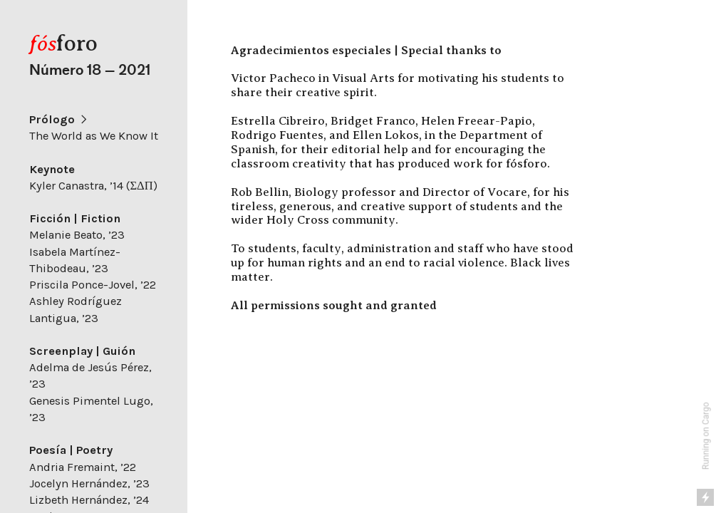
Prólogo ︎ (59, 119)
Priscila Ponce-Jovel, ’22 (92, 284)
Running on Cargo (706, 436)
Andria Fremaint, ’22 (82, 467)
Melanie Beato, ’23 (77, 235)
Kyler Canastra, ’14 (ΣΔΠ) (93, 185)
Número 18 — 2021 (89, 70)
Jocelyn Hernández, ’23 (89, 483)
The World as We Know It (93, 135)
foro (63, 43)
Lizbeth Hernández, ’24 (89, 500)
